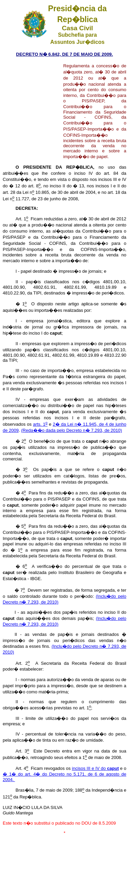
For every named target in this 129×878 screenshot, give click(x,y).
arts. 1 (40, 424)
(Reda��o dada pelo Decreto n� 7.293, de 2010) (71, 430)
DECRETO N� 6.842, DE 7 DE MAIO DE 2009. (64, 54)
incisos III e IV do (95, 768)
